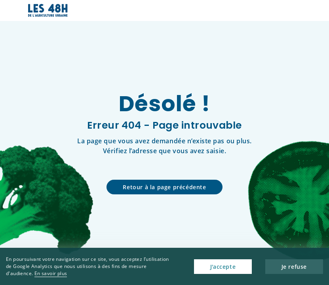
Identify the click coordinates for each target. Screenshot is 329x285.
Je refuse (294, 266)
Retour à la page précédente (164, 187)
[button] (295, 10)
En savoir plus (50, 273)
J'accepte (223, 266)
